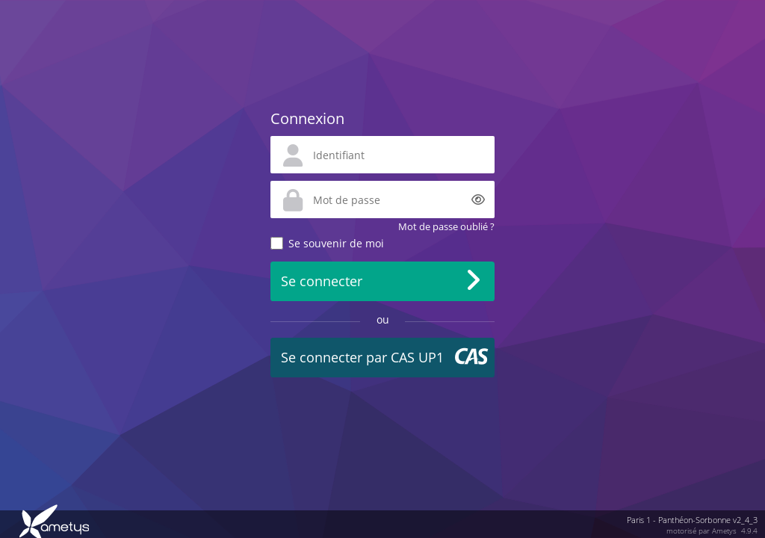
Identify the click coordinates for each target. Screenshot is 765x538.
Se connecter (321, 281)
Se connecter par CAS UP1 (362, 357)
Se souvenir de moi (336, 243)
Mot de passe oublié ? (446, 226)
